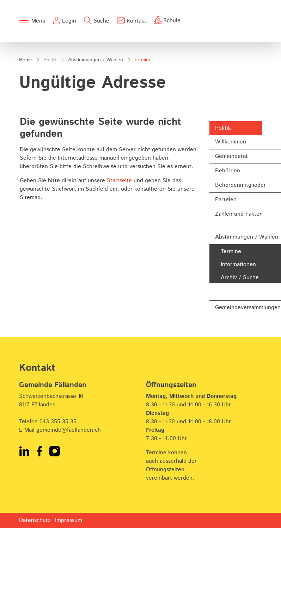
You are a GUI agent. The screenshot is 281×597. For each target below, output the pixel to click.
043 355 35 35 (58, 494)
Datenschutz (34, 592)
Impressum (68, 592)
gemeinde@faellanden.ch (68, 502)
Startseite (119, 252)
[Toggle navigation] (32, 20)
